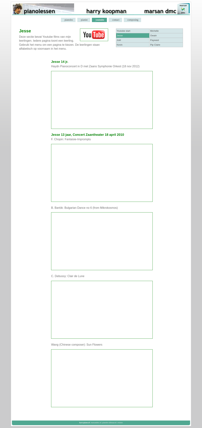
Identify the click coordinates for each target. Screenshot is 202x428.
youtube (99, 20)
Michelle (154, 31)
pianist (84, 20)
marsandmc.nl (96, 423)
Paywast (154, 40)
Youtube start (123, 31)
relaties (120, 423)
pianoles (68, 20)
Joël (119, 40)
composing (132, 20)
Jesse (120, 35)
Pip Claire (155, 44)
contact (115, 20)
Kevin (120, 44)
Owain (153, 35)
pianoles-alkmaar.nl (109, 423)
